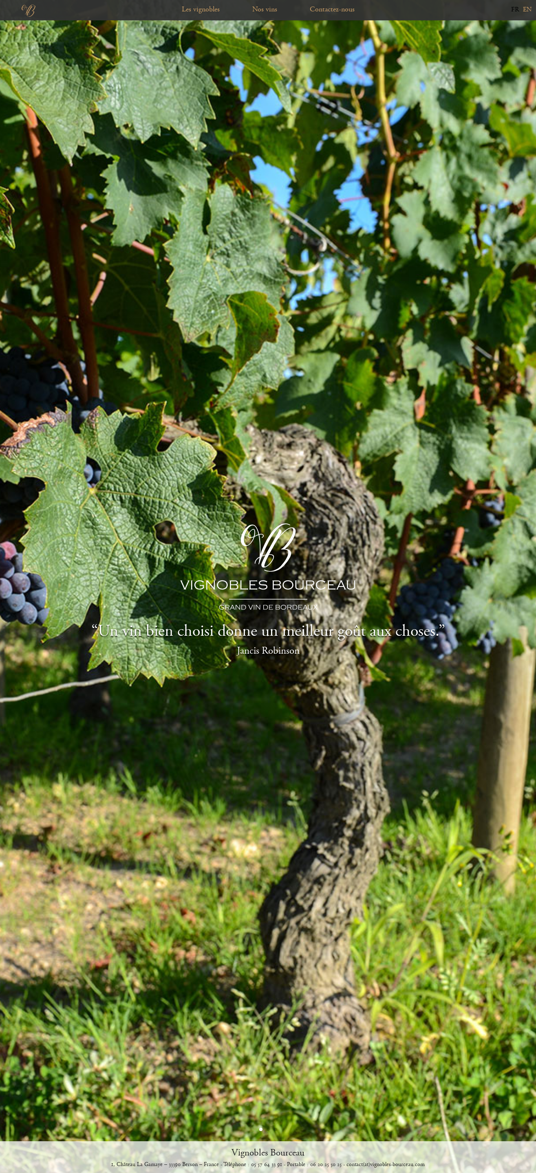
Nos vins (264, 9)
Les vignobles (201, 9)
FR (515, 9)
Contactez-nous (332, 9)
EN (527, 9)
